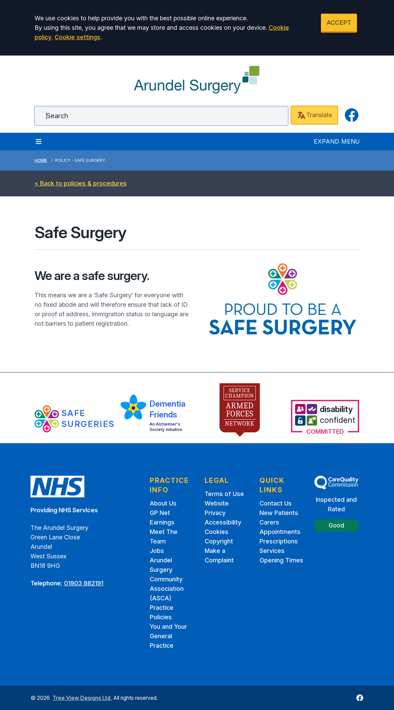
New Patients (279, 512)
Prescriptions (279, 541)
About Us (163, 503)
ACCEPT (339, 22)
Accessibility (223, 522)
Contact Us (276, 503)
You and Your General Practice (168, 636)
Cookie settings (77, 37)
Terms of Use (224, 493)
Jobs (157, 550)
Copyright (219, 541)
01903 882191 (83, 583)
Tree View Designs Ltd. (82, 697)
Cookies (216, 531)
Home (41, 160)
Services (272, 550)
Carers (269, 522)
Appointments (280, 531)
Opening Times (281, 560)
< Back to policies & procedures (81, 183)
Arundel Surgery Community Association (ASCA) (167, 579)
